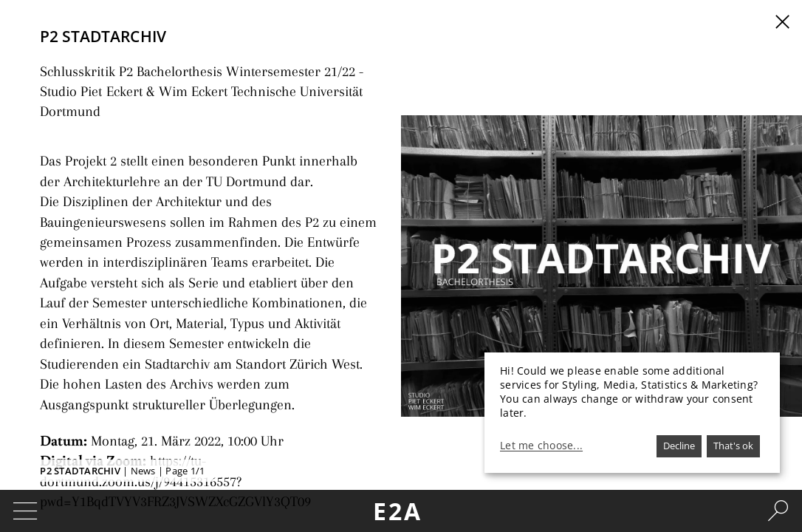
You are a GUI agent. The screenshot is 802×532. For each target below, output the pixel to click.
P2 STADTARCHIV (80, 470)
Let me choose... (541, 445)
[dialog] (632, 412)
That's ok (733, 445)
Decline (679, 445)
